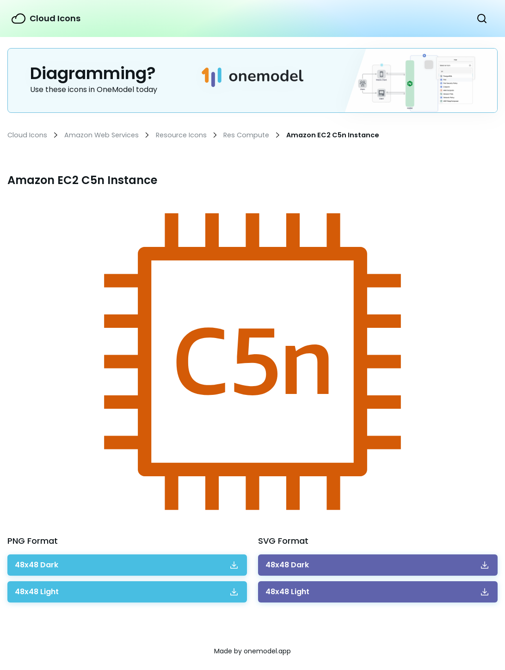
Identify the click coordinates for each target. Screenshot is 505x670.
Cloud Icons (55, 18)
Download (36, 565)
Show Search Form (481, 18)
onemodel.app (267, 651)
